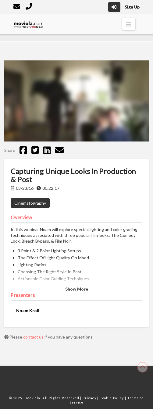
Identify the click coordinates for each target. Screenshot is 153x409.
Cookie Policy (112, 398)
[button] (128, 24)
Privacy (90, 398)
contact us (33, 336)
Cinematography (30, 203)
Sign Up (132, 6)
